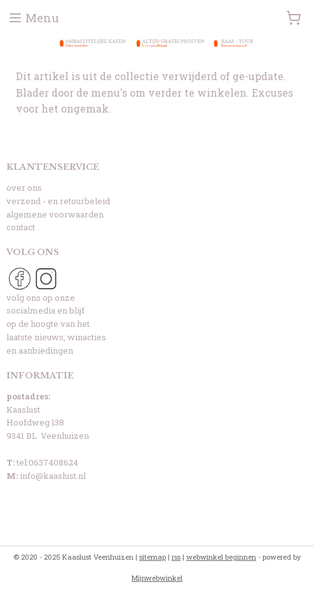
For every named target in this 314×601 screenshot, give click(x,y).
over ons (24, 187)
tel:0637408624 (47, 462)
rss (176, 557)
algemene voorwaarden (55, 214)
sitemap (152, 557)
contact (20, 227)
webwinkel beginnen (221, 557)
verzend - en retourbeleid (58, 201)
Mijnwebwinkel (157, 578)
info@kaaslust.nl (53, 475)
